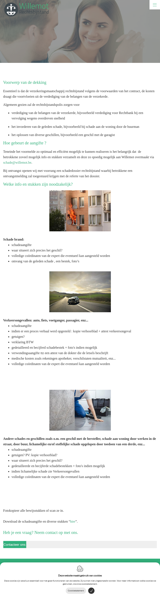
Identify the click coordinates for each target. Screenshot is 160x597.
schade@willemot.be (17, 162)
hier (72, 521)
